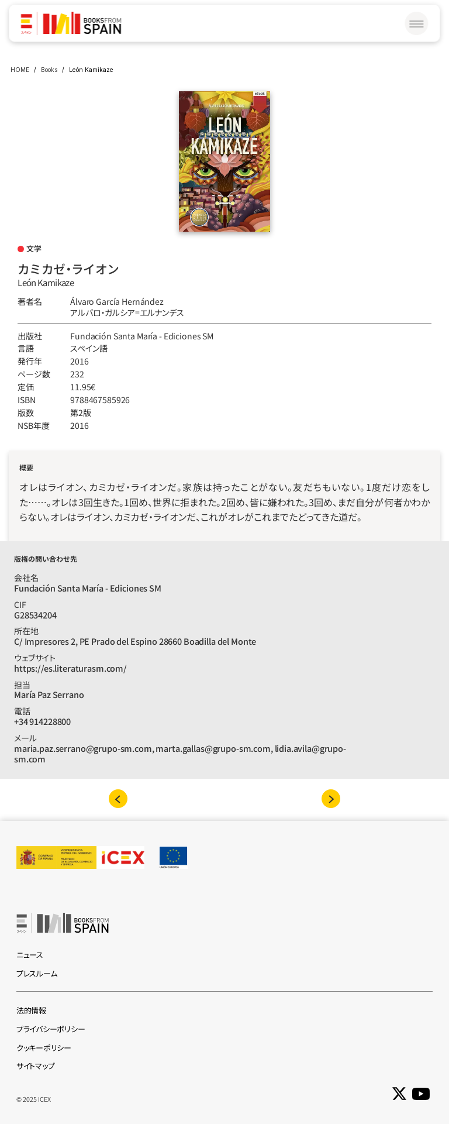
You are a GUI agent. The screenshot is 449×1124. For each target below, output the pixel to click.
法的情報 (31, 1010)
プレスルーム (36, 973)
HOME (20, 69)
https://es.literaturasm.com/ (70, 668)
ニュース (29, 954)
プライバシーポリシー (50, 1028)
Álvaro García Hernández (117, 301)
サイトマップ (35, 1065)
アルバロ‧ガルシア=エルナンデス (127, 312)
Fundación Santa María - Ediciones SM (141, 336)
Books (49, 69)
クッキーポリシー (43, 1047)
